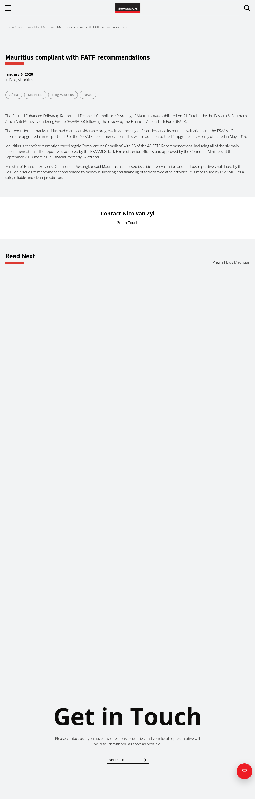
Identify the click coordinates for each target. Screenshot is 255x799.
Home (9, 27)
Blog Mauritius (44, 27)
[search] (247, 8)
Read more (13, 393)
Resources (24, 27)
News (88, 95)
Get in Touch (127, 222)
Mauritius (35, 95)
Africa (13, 95)
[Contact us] (244, 771)
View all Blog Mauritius (231, 262)
